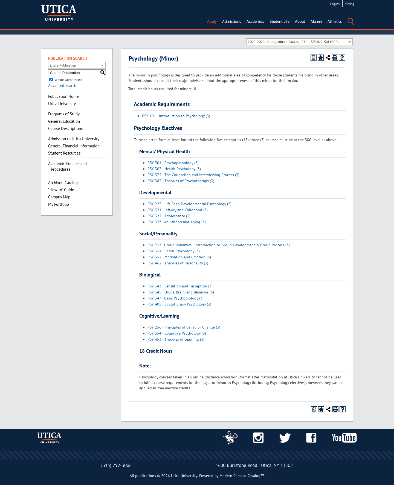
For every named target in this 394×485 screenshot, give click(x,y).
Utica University (62, 103)
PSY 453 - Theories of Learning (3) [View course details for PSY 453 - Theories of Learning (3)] (175, 339)
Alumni (316, 21)
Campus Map (59, 196)
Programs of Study (64, 113)
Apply (212, 21)
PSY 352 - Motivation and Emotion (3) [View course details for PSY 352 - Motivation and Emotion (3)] (179, 257)
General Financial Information (74, 146)
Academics (255, 21)
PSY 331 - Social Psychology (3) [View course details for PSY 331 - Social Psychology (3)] (173, 251)
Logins (335, 4)
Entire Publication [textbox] (63, 65)
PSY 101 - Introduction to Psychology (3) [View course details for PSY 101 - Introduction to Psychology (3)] (176, 115)
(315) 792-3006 (116, 465)
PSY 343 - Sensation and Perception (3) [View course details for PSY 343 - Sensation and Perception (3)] (180, 286)
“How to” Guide (61, 189)
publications (145, 475)
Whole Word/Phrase (68, 80)
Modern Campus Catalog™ (241, 475)
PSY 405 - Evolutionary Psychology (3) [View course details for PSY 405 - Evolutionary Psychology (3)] (179, 304)
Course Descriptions (65, 128)
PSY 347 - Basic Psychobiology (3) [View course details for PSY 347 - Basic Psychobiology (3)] (175, 298)
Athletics (335, 21)
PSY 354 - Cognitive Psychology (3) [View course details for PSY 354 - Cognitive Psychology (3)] (176, 333)
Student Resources (64, 153)
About (300, 21)
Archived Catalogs (63, 182)
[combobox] (299, 41)
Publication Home (63, 96)
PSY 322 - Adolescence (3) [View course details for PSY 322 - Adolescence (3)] (168, 215)
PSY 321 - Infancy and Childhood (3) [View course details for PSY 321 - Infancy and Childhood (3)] (177, 209)
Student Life (279, 21)
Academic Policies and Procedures (67, 166)
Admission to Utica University (73, 138)
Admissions (231, 21)
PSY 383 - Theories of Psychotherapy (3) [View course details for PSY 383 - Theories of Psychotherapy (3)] (180, 180)
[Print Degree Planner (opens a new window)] (314, 58)
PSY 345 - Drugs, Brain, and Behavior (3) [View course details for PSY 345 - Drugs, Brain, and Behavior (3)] (180, 292)
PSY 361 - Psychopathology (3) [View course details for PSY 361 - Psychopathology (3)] (173, 162)
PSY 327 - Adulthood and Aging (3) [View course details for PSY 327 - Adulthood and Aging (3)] (176, 221)
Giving (349, 4)
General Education (64, 121)
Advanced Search (62, 85)
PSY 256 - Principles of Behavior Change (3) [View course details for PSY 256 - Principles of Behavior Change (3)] (183, 327)
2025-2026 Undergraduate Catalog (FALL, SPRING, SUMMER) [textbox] (293, 41)
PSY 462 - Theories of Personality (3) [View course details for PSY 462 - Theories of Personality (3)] (177, 263)
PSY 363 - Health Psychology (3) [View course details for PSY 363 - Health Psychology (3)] (174, 168)
